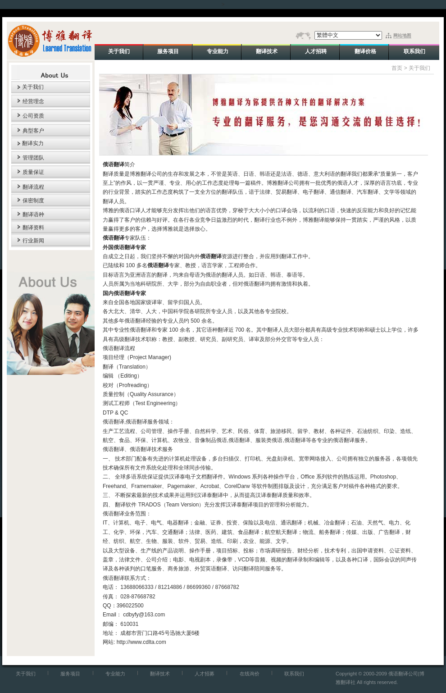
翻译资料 (33, 227)
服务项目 (70, 673)
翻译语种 (33, 214)
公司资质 (33, 116)
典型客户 (33, 131)
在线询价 (249, 673)
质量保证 (33, 172)
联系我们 (294, 673)
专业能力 (115, 673)
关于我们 (33, 87)
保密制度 (33, 200)
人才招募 (204, 673)
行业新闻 (33, 240)
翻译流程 (33, 187)
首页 (396, 68)
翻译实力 (33, 143)
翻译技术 (160, 673)
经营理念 (33, 101)
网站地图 (402, 35)
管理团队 (33, 158)
